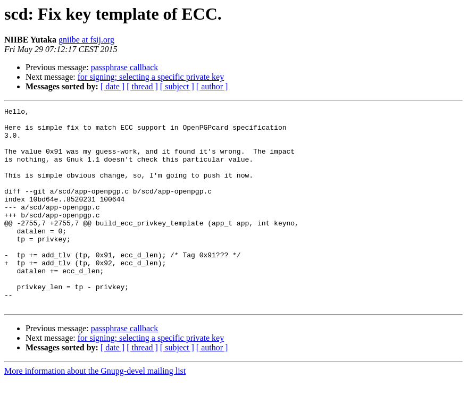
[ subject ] (177, 86)
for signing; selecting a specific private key (151, 76)
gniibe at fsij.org (86, 39)
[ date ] (112, 86)
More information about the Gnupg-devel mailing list (95, 410)
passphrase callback (125, 67)
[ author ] (212, 86)
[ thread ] (142, 86)
